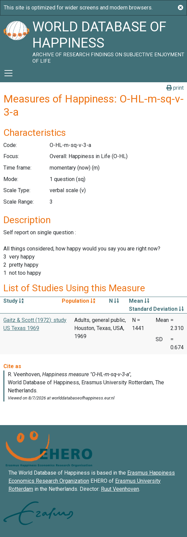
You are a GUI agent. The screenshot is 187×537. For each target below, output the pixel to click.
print (175, 88)
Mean (139, 301)
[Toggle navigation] (8, 73)
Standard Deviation (156, 309)
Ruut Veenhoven (120, 489)
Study (13, 301)
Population (78, 301)
